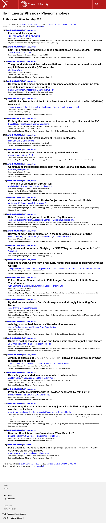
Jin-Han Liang (14, 378)
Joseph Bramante (16, 268)
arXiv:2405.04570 (14, 245)
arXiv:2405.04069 (14, 47)
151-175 (57, 24)
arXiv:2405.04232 (14, 118)
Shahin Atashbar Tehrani (19, 107)
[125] (5, 444)
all (43, 26)
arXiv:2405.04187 (14, 98)
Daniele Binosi (28, 344)
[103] (5, 61)
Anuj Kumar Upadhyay (18, 412)
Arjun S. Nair (50, 327)
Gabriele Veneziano (62, 236)
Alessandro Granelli (41, 220)
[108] (5, 149)
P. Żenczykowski (61, 363)
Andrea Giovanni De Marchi (20, 220)
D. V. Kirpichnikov (42, 395)
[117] (5, 299)
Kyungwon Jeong (42, 286)
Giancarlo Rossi (45, 236)
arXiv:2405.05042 (14, 444)
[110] (5, 181)
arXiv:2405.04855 (14, 372)
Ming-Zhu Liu (14, 141)
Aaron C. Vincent (92, 268)
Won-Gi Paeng (14, 286)
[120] (5, 355)
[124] (5, 430)
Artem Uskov (28, 186)
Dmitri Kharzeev (30, 236)
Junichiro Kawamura (31, 36)
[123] (5, 403)
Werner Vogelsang (41, 124)
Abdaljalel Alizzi (15, 186)
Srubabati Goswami (16, 90)
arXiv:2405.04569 (14, 231)
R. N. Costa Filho (41, 203)
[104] (5, 81)
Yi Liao (24, 378)
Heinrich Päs (41, 436)
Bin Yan (17, 52)
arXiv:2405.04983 (14, 389)
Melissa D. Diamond (56, 268)
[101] (5, 30)
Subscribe (11, 499)
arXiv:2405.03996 (14, 30)
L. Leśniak (38, 363)
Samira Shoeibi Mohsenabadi (66, 107)
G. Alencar (12, 203)
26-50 (25, 24)
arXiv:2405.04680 (14, 321)
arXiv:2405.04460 (14, 181)
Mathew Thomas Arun (34, 327)
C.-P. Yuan (26, 52)
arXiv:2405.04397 (14, 149)
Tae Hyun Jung (14, 36)
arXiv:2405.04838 (14, 355)
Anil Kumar (33, 412)
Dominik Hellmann (16, 436)
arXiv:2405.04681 (14, 338)
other (33, 30)
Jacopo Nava (57, 220)
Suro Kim (12, 170)
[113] (5, 231)
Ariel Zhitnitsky (14, 308)
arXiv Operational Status (13, 518)
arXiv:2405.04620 (14, 277)
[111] (5, 197)
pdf (24, 30)
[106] (5, 118)
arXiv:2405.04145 (14, 61)
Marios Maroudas (29, 308)
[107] (5, 135)
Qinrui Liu (80, 268)
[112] (5, 214)
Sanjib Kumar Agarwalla (49, 412)
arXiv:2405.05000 (14, 430)
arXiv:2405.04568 (14, 214)
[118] (5, 321)
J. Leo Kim (70, 268)
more (39, 26)
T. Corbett (12, 251)
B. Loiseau (48, 363)
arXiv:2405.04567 (14, 197)
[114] (5, 245)
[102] (5, 47)
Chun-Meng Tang (15, 453)
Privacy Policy (10, 509)
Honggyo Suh (57, 286)
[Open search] (97, 4)
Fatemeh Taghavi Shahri (41, 107)
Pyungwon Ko (23, 170)
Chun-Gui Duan (31, 453)
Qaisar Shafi (27, 155)
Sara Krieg (30, 436)
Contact (10, 495)
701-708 (73, 24)
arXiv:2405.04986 (14, 403)
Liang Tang (44, 453)
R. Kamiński (27, 363)
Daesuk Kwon (28, 286)
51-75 (30, 24)
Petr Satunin (28, 395)
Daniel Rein (13, 124)
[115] (5, 260)
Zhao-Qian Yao (14, 344)
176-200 (64, 24)
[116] (5, 277)
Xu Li (10, 52)
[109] (5, 164)
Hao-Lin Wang (48, 378)
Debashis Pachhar (34, 90)
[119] (5, 338)
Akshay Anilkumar (16, 327)
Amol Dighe (66, 412)
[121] (5, 372)
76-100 (36, 24)
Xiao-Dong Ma (34, 378)
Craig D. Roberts (43, 344)
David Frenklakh (15, 236)
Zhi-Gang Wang (15, 70)
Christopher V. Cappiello (35, 268)
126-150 (50, 24)
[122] (5, 389)
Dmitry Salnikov (15, 395)
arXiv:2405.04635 (14, 299)
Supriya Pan (48, 90)
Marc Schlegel (25, 124)
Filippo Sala (69, 220)
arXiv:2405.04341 (14, 135)
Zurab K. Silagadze (43, 186)
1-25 (21, 24)
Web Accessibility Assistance (14, 514)
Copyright (8, 506)
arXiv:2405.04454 (14, 164)
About (6, 485)
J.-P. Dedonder (14, 363)
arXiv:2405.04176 (14, 81)
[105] (5, 98)
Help (6, 489)
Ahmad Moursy (14, 155)
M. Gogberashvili (25, 203)
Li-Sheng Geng (27, 141)
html (28, 30)
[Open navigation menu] (102, 4)
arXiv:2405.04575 (14, 260)
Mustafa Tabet (54, 436)
